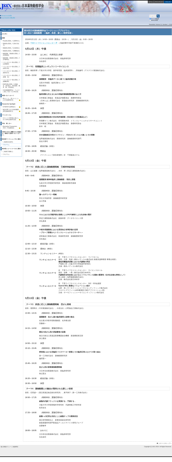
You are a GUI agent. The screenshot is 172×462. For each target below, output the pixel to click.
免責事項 (15, 447)
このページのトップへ (163, 443)
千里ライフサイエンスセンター (42, 43)
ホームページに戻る (7, 15)
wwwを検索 (154, 20)
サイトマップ (158, 1)
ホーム (151, 1)
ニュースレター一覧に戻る (8, 17)
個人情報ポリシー (6, 447)
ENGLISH (168, 2)
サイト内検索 (154, 19)
